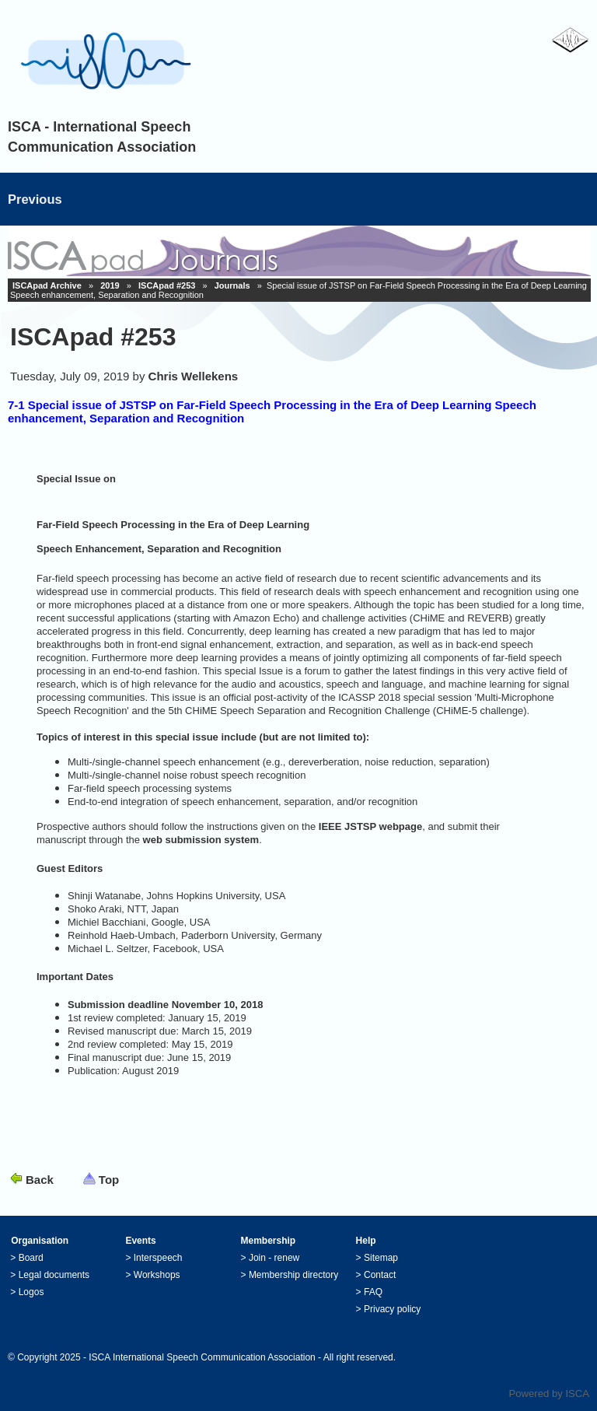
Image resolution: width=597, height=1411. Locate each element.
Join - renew (274, 1257)
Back (40, 1179)
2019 (109, 285)
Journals (232, 285)
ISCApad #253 (166, 285)
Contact (380, 1274)
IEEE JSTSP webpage (370, 826)
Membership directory (293, 1274)
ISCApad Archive (47, 285)
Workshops (157, 1274)
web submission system (201, 840)
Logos (31, 1292)
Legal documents (54, 1274)
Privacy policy (392, 1309)
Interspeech (158, 1257)
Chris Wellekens (193, 376)
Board (31, 1257)
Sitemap (381, 1257)
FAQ (373, 1292)
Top (109, 1179)
